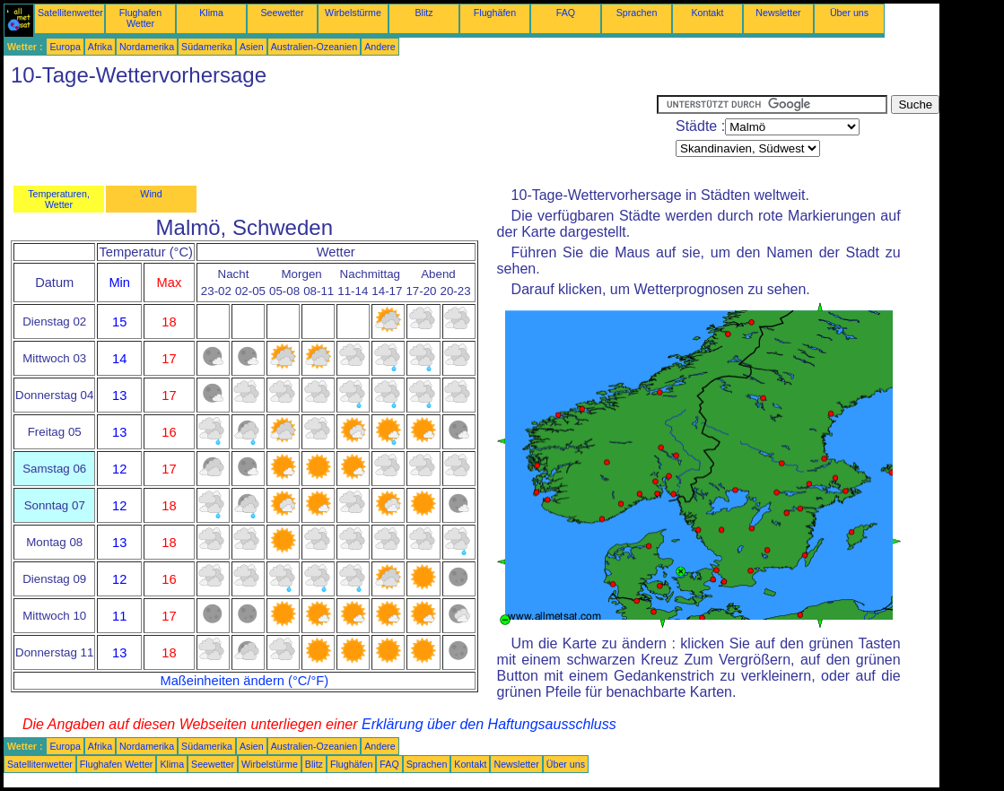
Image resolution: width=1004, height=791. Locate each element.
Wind (151, 193)
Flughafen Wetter (140, 18)
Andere (379, 46)
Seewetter (282, 12)
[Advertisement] (330, 135)
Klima (211, 12)
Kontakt (707, 12)
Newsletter (777, 12)
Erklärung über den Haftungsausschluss (489, 724)
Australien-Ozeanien (314, 46)
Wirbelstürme (353, 12)
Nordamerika (146, 46)
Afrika (100, 46)
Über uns (849, 12)
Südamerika (206, 46)
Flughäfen (495, 12)
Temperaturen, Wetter (59, 199)
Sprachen (637, 12)
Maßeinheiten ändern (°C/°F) (244, 681)
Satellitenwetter (70, 12)
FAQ (565, 12)
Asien (252, 46)
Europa (64, 46)
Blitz (423, 12)
